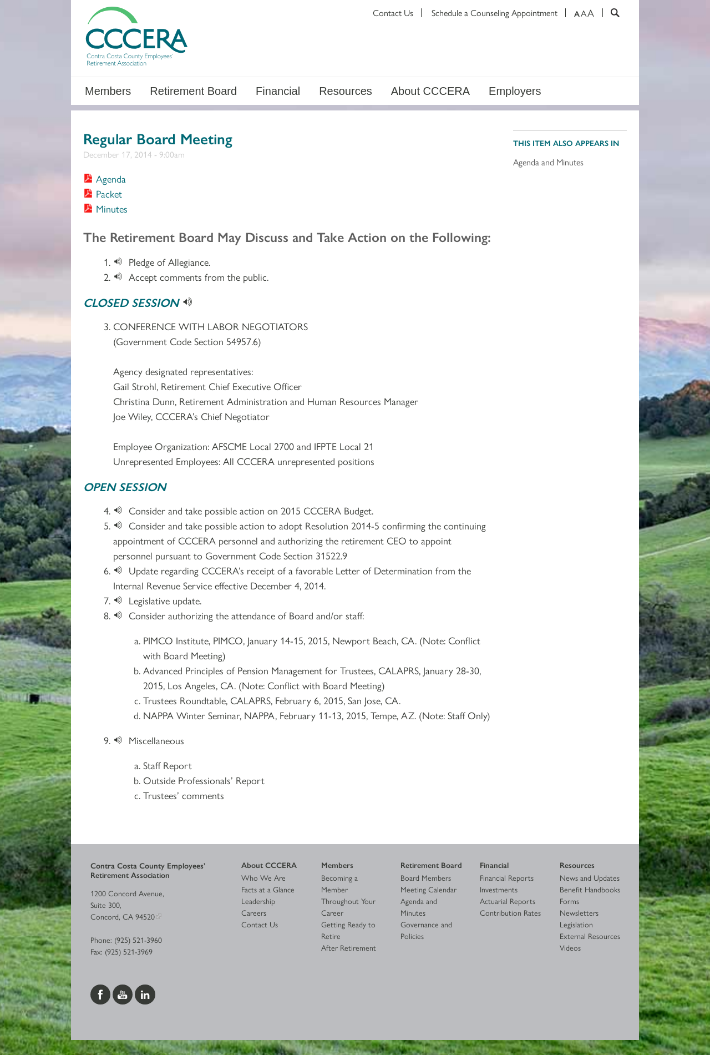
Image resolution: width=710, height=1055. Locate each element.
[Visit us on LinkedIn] (145, 993)
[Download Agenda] (104, 178)
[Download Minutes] (105, 208)
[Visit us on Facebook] (101, 993)
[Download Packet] (102, 193)
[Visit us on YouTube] (124, 993)
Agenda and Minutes (548, 161)
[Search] (611, 12)
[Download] (121, 262)
